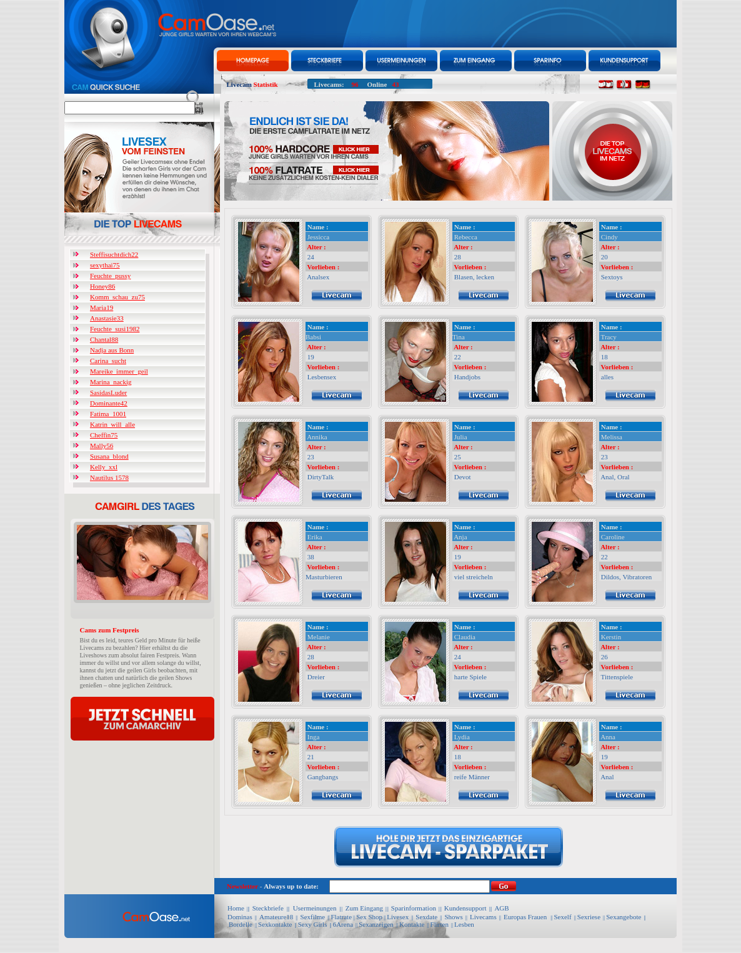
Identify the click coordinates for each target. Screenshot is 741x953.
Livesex (398, 917)
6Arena (343, 924)
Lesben (464, 924)
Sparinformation (413, 908)
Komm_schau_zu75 (117, 297)
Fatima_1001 (108, 413)
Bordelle (240, 924)
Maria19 (101, 307)
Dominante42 (108, 403)
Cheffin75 (103, 435)
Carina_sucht (108, 360)
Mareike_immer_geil (119, 371)
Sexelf (562, 917)
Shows (453, 917)
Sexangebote (623, 917)
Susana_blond (109, 456)
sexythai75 (105, 265)
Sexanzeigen (376, 924)
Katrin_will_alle (112, 424)
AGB (501, 908)
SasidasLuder (108, 392)
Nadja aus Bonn (112, 350)
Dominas (239, 917)
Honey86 (102, 286)
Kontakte (411, 924)
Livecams (483, 917)
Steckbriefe (269, 908)
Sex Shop (369, 917)
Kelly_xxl (103, 467)
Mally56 (101, 445)
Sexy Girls (312, 924)
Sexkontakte (275, 924)
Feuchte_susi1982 (114, 328)
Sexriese (588, 917)
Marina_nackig (111, 382)
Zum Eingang (363, 908)
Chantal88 (104, 339)
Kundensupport (465, 908)
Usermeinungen (313, 908)
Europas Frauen (525, 917)
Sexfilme (313, 917)
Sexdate (426, 917)
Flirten (439, 924)
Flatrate (341, 917)
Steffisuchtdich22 (114, 254)
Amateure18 (276, 917)
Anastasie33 (107, 318)
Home (235, 908)
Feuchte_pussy (110, 275)
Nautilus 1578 (109, 477)
